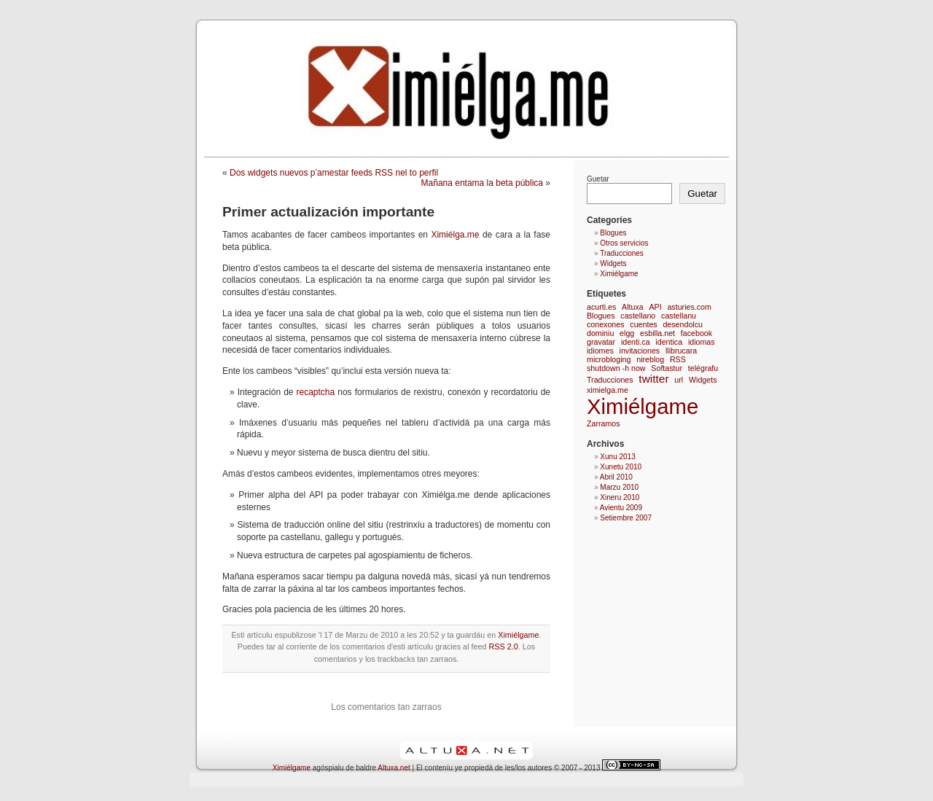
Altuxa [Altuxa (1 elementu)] (633, 306)
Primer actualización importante (328, 211)
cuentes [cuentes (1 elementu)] (643, 324)
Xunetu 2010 (620, 467)
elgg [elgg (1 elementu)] (627, 333)
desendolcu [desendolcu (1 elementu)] (683, 324)
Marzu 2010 (619, 487)
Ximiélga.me (455, 235)
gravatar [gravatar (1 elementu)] (601, 341)
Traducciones (622, 253)
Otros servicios (624, 243)
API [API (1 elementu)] (655, 306)
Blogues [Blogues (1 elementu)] (601, 315)
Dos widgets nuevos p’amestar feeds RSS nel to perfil (334, 173)
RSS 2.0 (503, 646)
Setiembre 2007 (626, 518)
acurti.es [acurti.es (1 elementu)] (601, 306)
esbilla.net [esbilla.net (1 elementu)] (657, 333)
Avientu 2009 (621, 508)
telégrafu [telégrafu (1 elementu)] (703, 368)
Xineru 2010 (619, 497)
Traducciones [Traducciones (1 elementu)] (610, 379)
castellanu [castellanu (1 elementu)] (678, 315)
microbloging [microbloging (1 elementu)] (609, 359)
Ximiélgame (518, 634)
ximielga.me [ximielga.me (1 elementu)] (607, 390)
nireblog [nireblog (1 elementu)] (650, 359)
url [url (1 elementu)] (678, 379)
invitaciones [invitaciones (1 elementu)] (640, 350)
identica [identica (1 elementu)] (668, 341)
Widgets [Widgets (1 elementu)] (703, 379)
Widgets (613, 263)
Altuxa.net (394, 768)
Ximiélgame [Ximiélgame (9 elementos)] (642, 406)
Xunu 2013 (617, 457)
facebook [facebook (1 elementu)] (696, 333)
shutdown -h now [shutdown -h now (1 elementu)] (616, 368)
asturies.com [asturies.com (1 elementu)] (689, 306)
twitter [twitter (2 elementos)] (653, 378)
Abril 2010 (616, 477)
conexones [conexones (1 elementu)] (606, 324)
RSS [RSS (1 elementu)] (678, 359)
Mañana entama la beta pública (482, 183)
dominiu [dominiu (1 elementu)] (600, 333)
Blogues (613, 233)
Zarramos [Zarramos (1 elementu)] (603, 423)
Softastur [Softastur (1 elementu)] (666, 368)
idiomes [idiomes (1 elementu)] (600, 350)
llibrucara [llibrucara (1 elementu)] (681, 350)
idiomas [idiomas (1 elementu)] (701, 341)
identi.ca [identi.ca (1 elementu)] (635, 341)
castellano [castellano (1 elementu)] (637, 315)
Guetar (598, 179)
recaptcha (314, 392)
